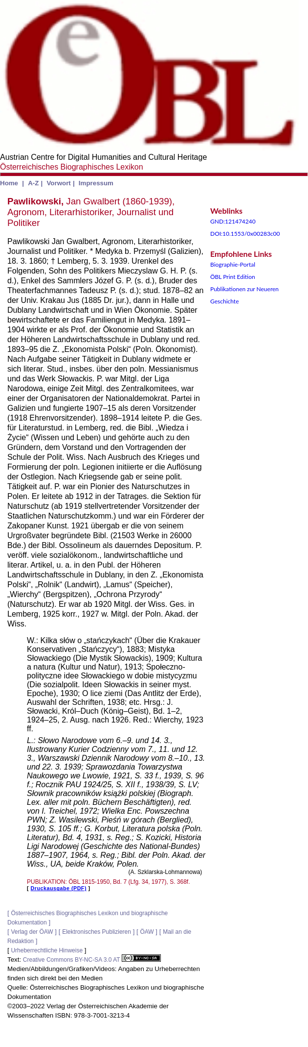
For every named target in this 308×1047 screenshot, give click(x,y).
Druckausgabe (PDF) (59, 888)
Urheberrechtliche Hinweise (47, 950)
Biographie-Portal (232, 264)
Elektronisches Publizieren (96, 931)
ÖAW (147, 931)
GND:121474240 (233, 221)
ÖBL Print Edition (232, 276)
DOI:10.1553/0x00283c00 (245, 233)
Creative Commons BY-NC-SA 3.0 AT (92, 959)
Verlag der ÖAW (32, 931)
